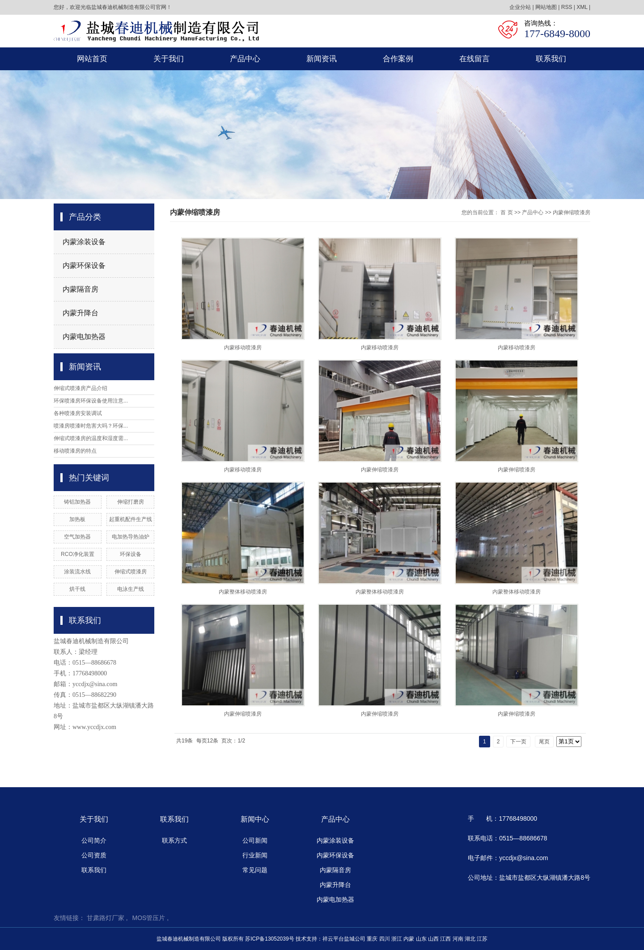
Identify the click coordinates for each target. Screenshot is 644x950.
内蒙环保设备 (84, 265)
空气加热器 (77, 537)
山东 (421, 939)
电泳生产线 (130, 589)
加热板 (77, 519)
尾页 (544, 741)
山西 (433, 939)
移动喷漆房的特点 (75, 451)
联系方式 (174, 840)
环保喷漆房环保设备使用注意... (91, 401)
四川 (384, 939)
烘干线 (77, 589)
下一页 (518, 741)
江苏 (482, 939)
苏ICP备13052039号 (269, 939)
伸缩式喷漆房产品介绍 (80, 388)
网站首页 (92, 59)
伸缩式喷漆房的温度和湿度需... (91, 438)
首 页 (506, 212)
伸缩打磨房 (130, 502)
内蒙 (408, 939)
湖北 (470, 939)
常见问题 (254, 870)
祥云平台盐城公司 (343, 939)
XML (581, 7)
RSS (566, 7)
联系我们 (551, 59)
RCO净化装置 (77, 554)
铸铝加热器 (77, 502)
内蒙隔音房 (80, 289)
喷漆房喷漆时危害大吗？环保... (91, 426)
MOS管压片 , (150, 917)
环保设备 (130, 554)
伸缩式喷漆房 (130, 571)
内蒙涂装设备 (84, 242)
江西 (445, 939)
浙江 (396, 939)
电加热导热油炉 (130, 537)
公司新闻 (254, 840)
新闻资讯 (321, 59)
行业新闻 (254, 855)
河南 (458, 939)
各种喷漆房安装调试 (78, 413)
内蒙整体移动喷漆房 (243, 592)
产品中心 (245, 59)
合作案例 (398, 59)
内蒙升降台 (80, 313)
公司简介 (93, 840)
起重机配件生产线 (130, 519)
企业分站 (520, 7)
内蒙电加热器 (84, 336)
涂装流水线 (77, 571)
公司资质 (93, 855)
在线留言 (474, 59)
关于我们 (168, 59)
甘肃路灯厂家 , (107, 917)
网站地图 (546, 7)
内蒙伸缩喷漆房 (571, 212)
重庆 (372, 939)
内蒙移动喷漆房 (243, 347)
